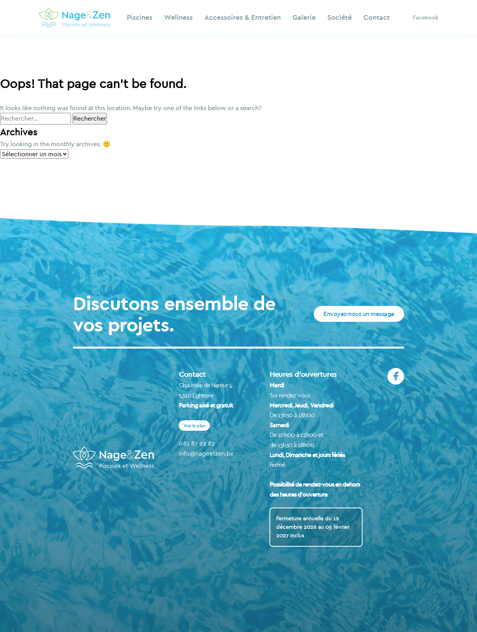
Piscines (139, 17)
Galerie (304, 17)
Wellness (178, 17)
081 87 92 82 (197, 443)
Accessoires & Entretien (242, 17)
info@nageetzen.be (206, 453)
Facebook (425, 17)
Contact (376, 17)
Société (339, 17)
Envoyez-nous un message (358, 314)
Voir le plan (194, 425)
